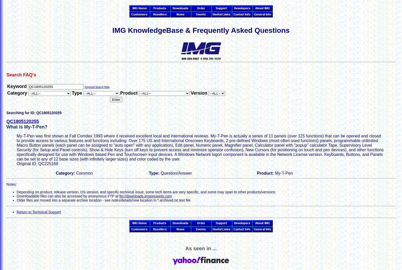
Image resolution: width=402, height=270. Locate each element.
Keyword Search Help (97, 87)
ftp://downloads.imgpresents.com (145, 196)
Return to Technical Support (39, 212)
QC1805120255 (22, 121)
